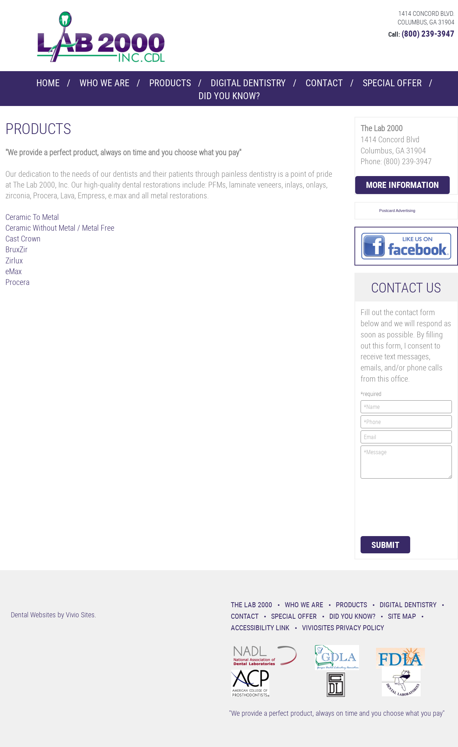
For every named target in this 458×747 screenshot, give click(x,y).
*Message (406, 462)
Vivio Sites (80, 614)
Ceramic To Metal (32, 217)
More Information (402, 184)
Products (170, 83)
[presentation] (390, 506)
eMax (13, 271)
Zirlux (14, 260)
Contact (324, 83)
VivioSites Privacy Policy (343, 627)
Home (48, 83)
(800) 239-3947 (428, 33)
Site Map (402, 616)
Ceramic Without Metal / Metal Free (59, 227)
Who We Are (104, 83)
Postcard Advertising (397, 210)
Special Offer (392, 83)
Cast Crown (23, 238)
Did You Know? (229, 95)
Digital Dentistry (248, 83)
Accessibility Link (260, 627)
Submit (385, 544)
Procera (17, 282)
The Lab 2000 (251, 604)
